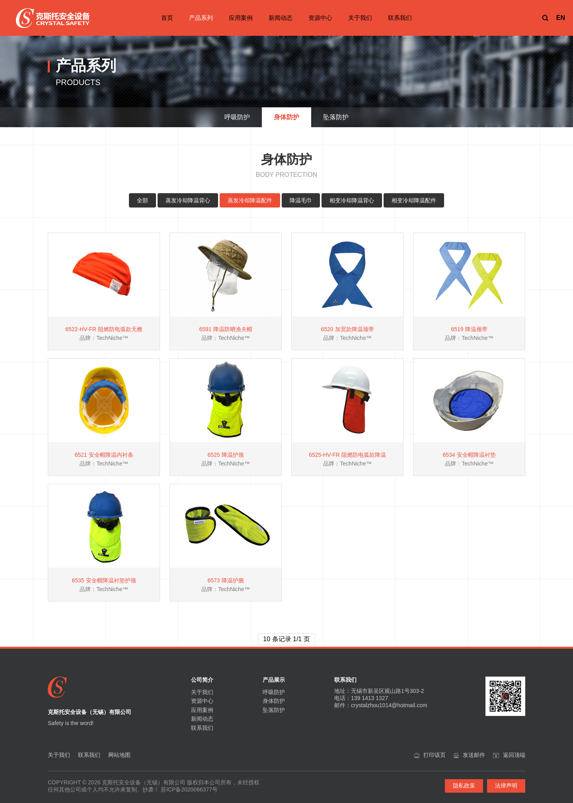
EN (560, 17)
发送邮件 (474, 755)
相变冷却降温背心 (351, 200)
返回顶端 (514, 755)
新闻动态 (280, 17)
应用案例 (241, 17)
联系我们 (400, 17)
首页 (167, 17)
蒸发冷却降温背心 (188, 200)
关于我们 (360, 17)
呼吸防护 (274, 692)
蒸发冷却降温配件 (250, 200)
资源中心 (320, 17)
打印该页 (434, 755)
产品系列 (201, 17)
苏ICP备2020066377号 (189, 789)
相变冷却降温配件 (414, 200)
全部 (142, 200)
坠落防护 (274, 710)
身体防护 (274, 701)
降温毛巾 (301, 200)
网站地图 (119, 755)
